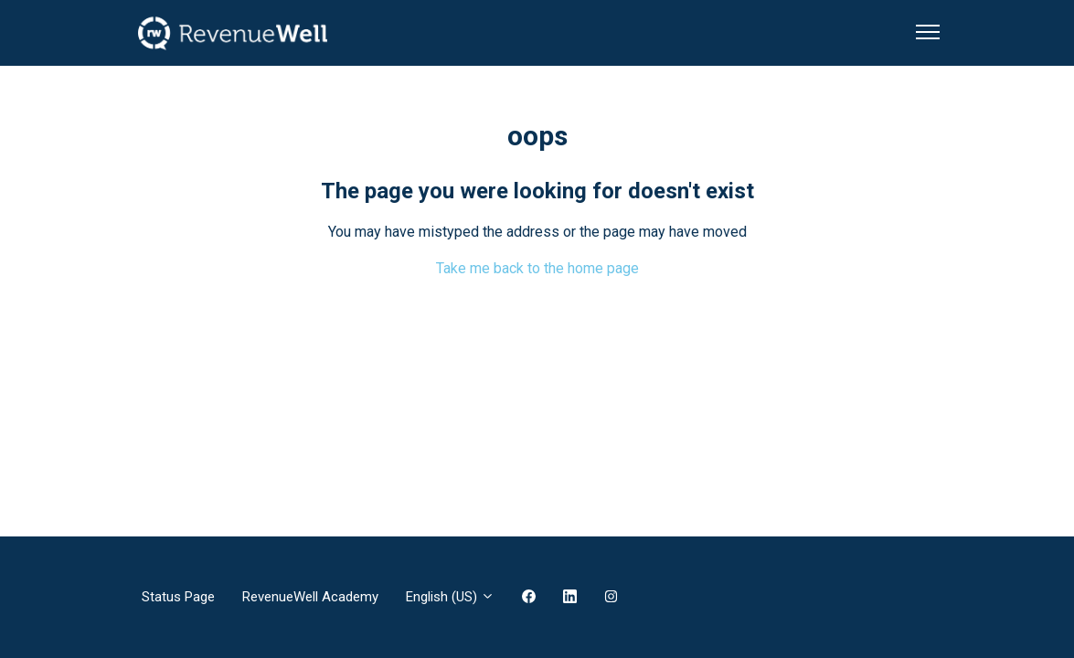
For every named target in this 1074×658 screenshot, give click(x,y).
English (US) (450, 597)
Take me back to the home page (537, 268)
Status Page (178, 597)
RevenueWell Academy (310, 597)
